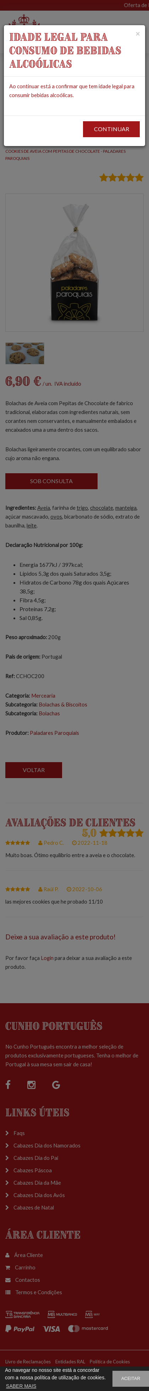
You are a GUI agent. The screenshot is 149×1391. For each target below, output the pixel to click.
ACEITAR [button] (130, 1378)
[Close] (138, 33)
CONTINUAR (111, 128)
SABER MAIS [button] (21, 1386)
